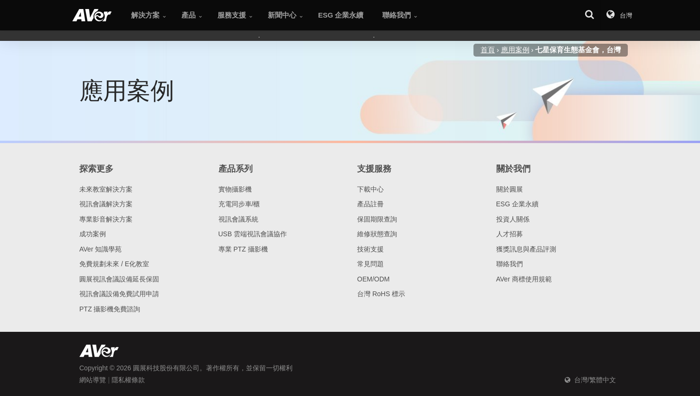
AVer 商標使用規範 (524, 279)
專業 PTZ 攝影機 (243, 249)
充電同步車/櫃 (239, 204)
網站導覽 (92, 380)
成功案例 (92, 234)
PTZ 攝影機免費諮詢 (109, 309)
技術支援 (370, 249)
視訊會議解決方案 (105, 204)
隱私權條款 (128, 380)
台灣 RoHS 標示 (381, 294)
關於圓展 (509, 189)
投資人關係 (513, 219)
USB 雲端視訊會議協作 (252, 234)
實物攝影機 (235, 189)
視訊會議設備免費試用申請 (119, 294)
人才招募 (509, 234)
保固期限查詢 (377, 219)
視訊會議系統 (238, 219)
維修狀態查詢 (377, 234)
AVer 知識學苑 (100, 249)
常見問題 (370, 264)
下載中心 (370, 189)
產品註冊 (370, 204)
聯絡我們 (509, 264)
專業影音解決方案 (105, 219)
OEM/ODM (373, 279)
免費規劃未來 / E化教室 (114, 264)
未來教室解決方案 (105, 189)
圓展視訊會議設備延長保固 (119, 279)
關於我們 (513, 169)
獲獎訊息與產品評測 (526, 249)
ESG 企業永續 (517, 204)
